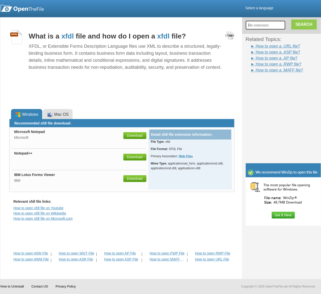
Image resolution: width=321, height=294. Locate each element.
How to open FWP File (167, 253)
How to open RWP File (212, 253)
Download (134, 136)
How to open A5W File (31, 253)
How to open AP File (120, 253)
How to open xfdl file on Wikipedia (40, 213)
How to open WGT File (76, 253)
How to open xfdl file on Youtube (39, 208)
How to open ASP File (121, 259)
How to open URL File (212, 259)
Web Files (186, 156)
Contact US (39, 286)
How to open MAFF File (168, 259)
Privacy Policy (66, 286)
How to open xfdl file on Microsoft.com (43, 218)
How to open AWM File (31, 259)
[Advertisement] (276, 84)
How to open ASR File (76, 259)
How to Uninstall (12, 286)
